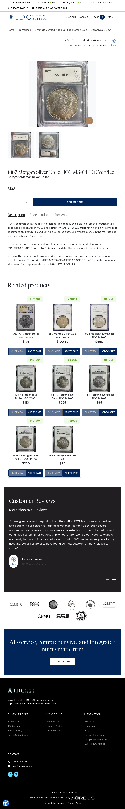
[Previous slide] (107, 579)
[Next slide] (114, 579)
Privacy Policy (15, 730)
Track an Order (54, 725)
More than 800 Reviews (29, 510)
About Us (89, 721)
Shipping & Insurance (96, 739)
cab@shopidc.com (22, 765)
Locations (90, 725)
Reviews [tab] (61, 215)
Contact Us (62, 661)
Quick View (17, 351)
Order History (53, 730)
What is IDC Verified (95, 743)
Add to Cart (75, 202)
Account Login (54, 721)
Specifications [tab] (39, 215)
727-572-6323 (19, 8)
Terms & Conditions (18, 734)
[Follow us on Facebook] (10, 774)
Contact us (99, 45)
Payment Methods (94, 734)
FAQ (87, 730)
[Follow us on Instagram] (16, 774)
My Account (14, 725)
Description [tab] (16, 215)
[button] (6, 803)
